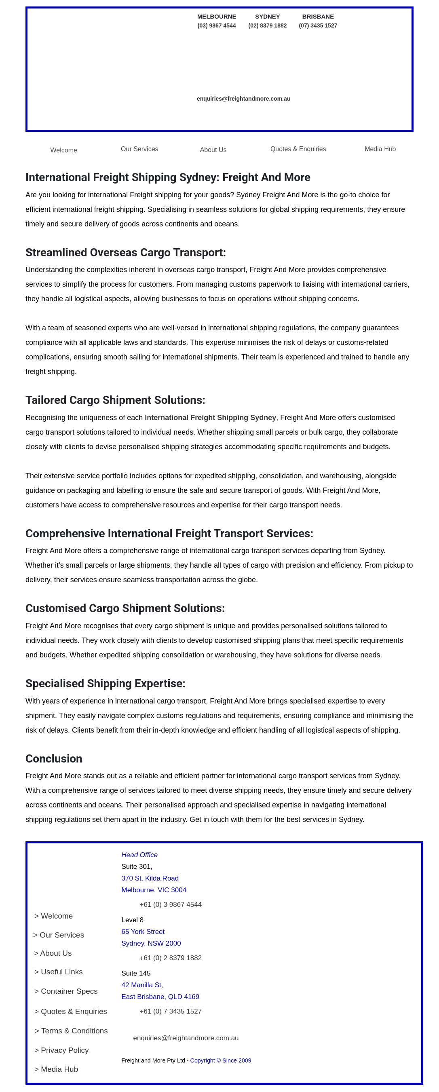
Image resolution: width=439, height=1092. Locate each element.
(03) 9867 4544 (217, 25)
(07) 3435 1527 (318, 25)
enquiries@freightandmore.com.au (243, 98)
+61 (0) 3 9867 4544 (171, 904)
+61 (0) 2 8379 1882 (171, 958)
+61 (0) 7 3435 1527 (171, 1011)
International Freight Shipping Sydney (210, 418)
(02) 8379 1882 (268, 25)
